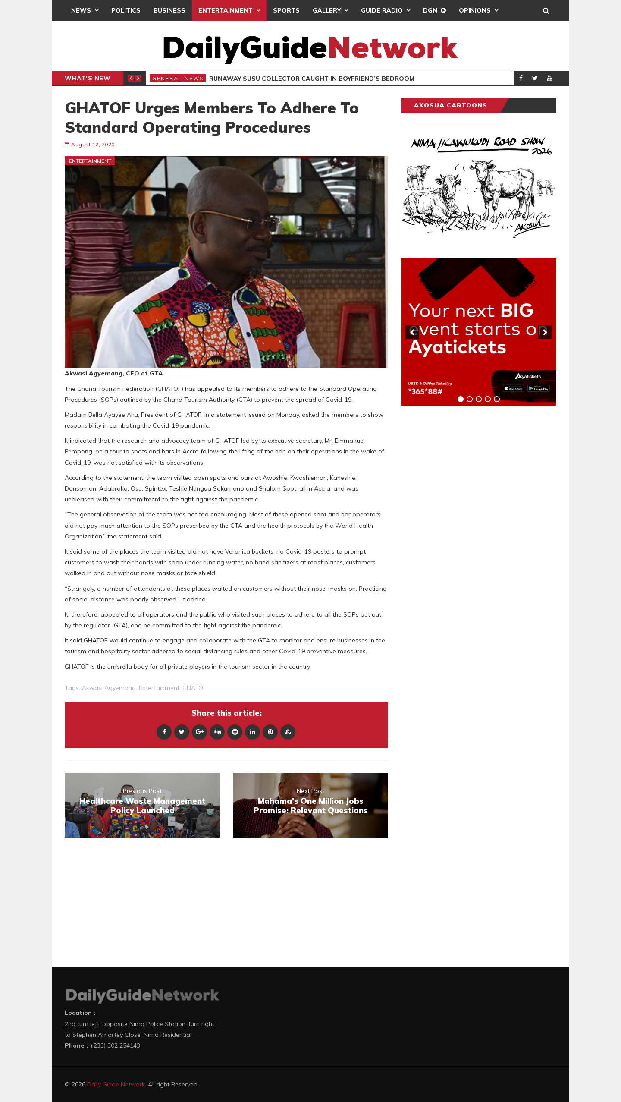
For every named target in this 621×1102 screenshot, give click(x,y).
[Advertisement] (465, 548)
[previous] (412, 332)
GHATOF (194, 688)
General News (178, 78)
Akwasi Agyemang (109, 688)
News (81, 10)
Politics (126, 10)
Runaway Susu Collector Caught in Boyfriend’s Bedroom (311, 78)
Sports (286, 10)
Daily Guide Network (116, 1084)
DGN (430, 10)
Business (169, 10)
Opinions (475, 10)
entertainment (159, 688)
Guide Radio (382, 10)
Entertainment (225, 10)
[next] (545, 332)
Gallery (327, 10)
